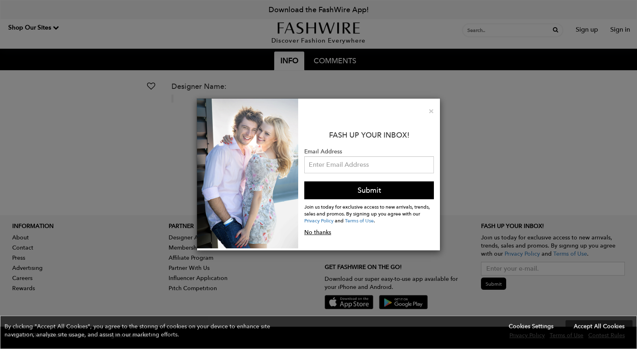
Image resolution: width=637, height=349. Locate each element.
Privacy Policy (319, 220)
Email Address (323, 151)
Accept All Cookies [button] (599, 326)
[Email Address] (369, 164)
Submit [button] (369, 190)
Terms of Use (359, 220)
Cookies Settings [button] (531, 326)
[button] (318, 332)
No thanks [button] (317, 232)
